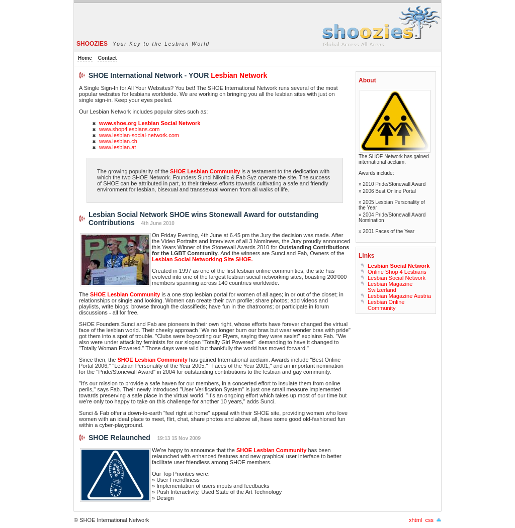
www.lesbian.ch (118, 141)
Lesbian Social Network (396, 278)
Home (85, 58)
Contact (107, 58)
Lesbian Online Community (386, 305)
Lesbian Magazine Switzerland (390, 287)
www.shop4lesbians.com (129, 129)
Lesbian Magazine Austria (399, 296)
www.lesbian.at (117, 147)
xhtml (415, 520)
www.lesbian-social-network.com (139, 135)
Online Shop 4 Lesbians (397, 272)
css (429, 520)
